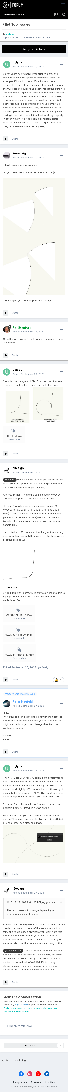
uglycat (10, 33)
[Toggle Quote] (8, 902)
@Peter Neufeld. (13, 950)
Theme (36, 1082)
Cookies (50, 1082)
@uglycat (10, 479)
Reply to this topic (34, 49)
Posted (28, 66)
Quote (15, 138)
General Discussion (39, 37)
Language (20, 1082)
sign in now (21, 1004)
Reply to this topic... (20, 1025)
